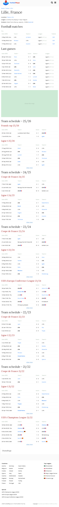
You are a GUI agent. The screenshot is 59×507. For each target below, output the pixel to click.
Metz (19, 267)
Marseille (16, 70)
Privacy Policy (54, 503)
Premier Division (50, 476)
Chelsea (44, 425)
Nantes (35, 80)
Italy (10, 473)
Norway (11, 478)
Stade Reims (45, 203)
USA (19, 483)
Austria (4, 466)
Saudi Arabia (21, 466)
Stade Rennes (18, 73)
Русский (40, 503)
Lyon (43, 136)
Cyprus (4, 473)
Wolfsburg (21, 431)
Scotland (20, 468)
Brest (34, 87)
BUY (54, 37)
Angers (16, 83)
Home (2, 8)
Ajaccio (44, 359)
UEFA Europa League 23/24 (9, 494)
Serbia (20, 471)
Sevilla (19, 438)
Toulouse (16, 63)
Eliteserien (49, 471)
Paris (15, 57)
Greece (11, 468)
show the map (29, 103)
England (4, 478)
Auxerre (28, 44)
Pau (43, 327)
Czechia (4, 476)
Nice (34, 60)
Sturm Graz (45, 295)
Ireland (11, 471)
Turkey (20, 481)
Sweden (20, 476)
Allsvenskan (49, 466)
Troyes (43, 331)
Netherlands (12, 476)
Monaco (16, 40)
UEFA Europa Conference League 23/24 (12, 497)
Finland (4, 481)
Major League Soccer (51, 473)
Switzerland (21, 478)
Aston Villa (45, 288)
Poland (11, 481)
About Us (49, 503)
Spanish (44, 503)
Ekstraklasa (49, 468)
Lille (11, 8)
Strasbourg (45, 274)
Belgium (4, 468)
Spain (20, 473)
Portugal (11, 483)
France (7, 8)
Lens (34, 67)
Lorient (35, 77)
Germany (11, 466)
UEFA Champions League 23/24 (10, 492)
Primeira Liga (49, 478)
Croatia (4, 471)
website (30, 22)
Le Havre (28, 37)
